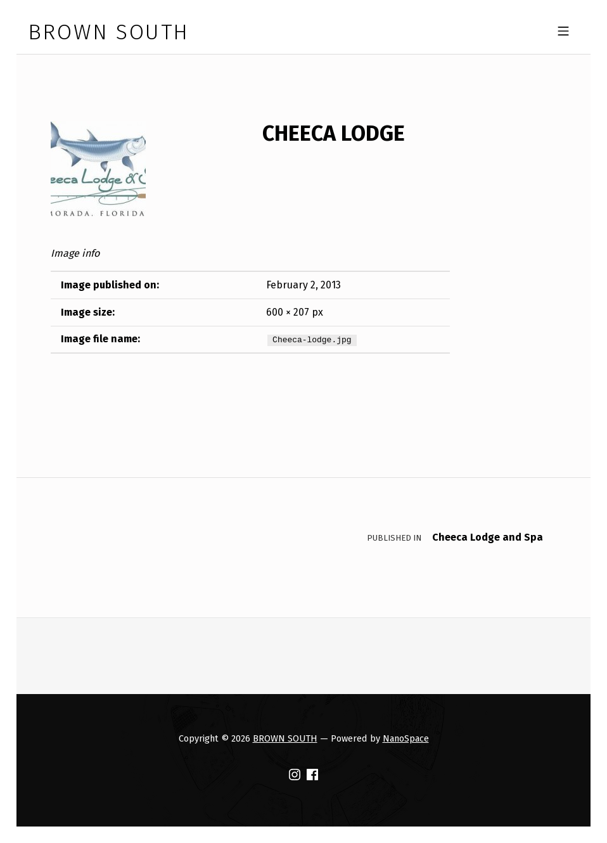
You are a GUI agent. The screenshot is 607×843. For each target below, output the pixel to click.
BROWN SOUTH (285, 738)
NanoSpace (406, 738)
